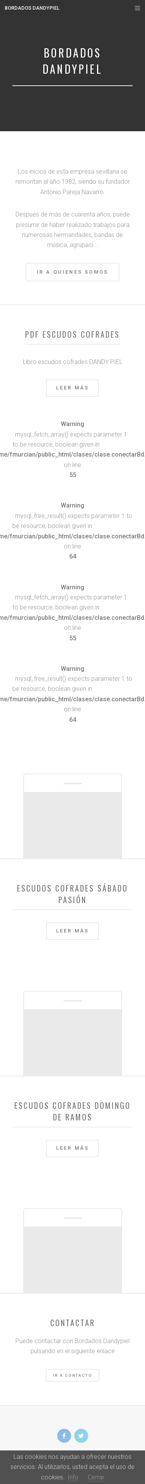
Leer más (72, 388)
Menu (130, 8)
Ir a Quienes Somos (73, 272)
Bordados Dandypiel (32, 8)
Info (73, 1477)
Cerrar (96, 1477)
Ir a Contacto (72, 1375)
